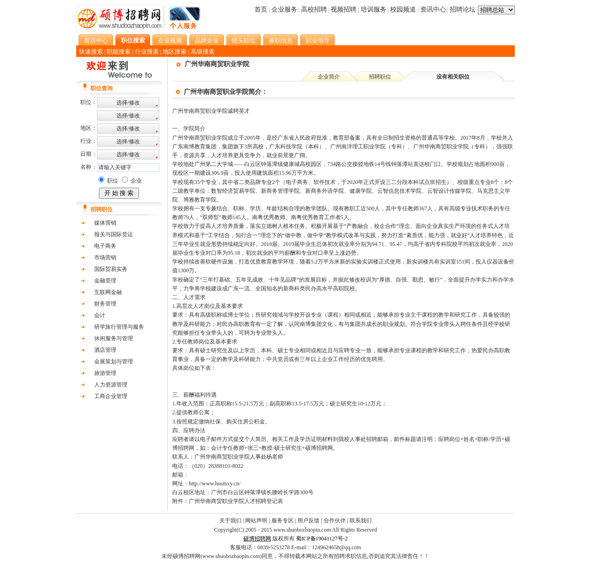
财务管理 (105, 303)
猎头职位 (244, 40)
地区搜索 (175, 51)
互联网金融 (108, 292)
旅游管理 (105, 373)
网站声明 (256, 520)
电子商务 (105, 246)
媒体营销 (105, 223)
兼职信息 (281, 40)
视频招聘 (343, 9)
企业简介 (329, 77)
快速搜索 (91, 51)
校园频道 (403, 9)
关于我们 (230, 520)
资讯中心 (433, 9)
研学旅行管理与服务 (119, 327)
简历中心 (96, 40)
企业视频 (170, 40)
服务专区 (282, 520)
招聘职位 (380, 77)
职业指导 (318, 40)
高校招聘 (314, 9)
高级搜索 (203, 51)
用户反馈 (308, 520)
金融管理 (105, 280)
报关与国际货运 (113, 234)
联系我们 (361, 520)
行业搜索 (147, 51)
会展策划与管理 (113, 361)
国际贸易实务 (110, 269)
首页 (260, 9)
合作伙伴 (335, 520)
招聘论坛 (463, 9)
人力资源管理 (110, 384)
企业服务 (284, 9)
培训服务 (373, 9)
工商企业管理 (110, 396)
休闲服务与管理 (113, 338)
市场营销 (105, 257)
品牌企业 (207, 40)
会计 (99, 315)
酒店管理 (105, 350)
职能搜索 (119, 51)
